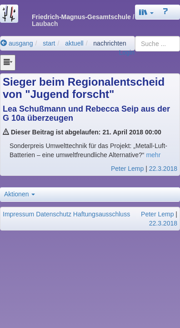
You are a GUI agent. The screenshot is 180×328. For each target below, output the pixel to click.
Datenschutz (53, 214)
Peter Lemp (127, 168)
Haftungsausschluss (101, 214)
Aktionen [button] (19, 194)
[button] (146, 12)
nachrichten (109, 43)
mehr (153, 155)
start (49, 43)
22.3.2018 (163, 168)
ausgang (16, 43)
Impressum (18, 214)
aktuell (74, 43)
